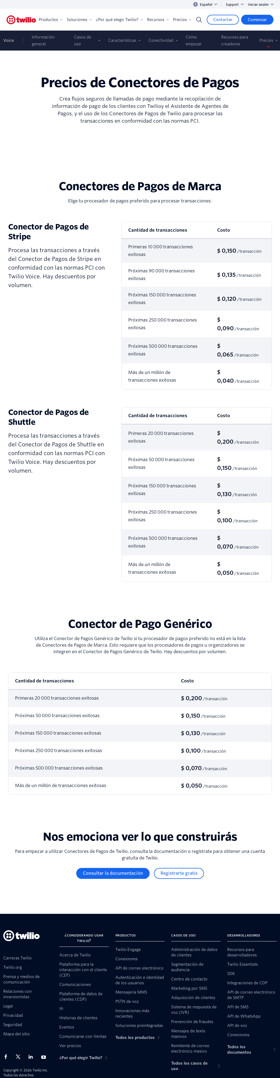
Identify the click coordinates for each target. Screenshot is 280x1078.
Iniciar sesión (260, 4)
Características (122, 40)
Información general (43, 40)
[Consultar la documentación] (113, 873)
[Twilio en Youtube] (45, 1057)
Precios (182, 19)
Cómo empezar (194, 40)
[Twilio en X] (20, 1056)
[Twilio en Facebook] (7, 1056)
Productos (50, 19)
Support (235, 4)
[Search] (199, 19)
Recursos (158, 19)
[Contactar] (223, 20)
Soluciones (79, 19)
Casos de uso (82, 40)
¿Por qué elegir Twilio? (119, 19)
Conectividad (160, 40)
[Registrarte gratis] (179, 873)
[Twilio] (21, 19)
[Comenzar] (257, 20)
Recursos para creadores (234, 40)
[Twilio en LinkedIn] (32, 1056)
